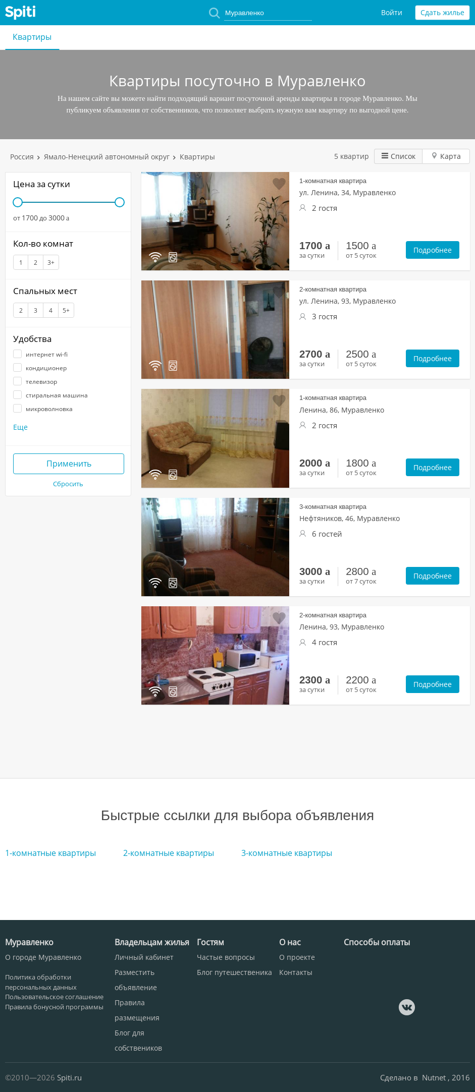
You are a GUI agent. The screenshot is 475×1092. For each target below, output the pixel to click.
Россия (22, 156)
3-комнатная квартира (332, 506)
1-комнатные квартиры (50, 852)
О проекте (297, 957)
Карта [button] (446, 156)
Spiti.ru (69, 1077)
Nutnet (435, 1077)
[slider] (18, 202)
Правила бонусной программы (54, 1006)
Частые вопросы (226, 957)
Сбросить (68, 483)
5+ (66, 310)
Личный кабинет (144, 957)
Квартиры (32, 36)
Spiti (20, 12)
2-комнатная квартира (332, 289)
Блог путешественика (234, 972)
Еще (20, 427)
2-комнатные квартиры (168, 852)
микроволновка (43, 409)
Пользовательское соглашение (54, 996)
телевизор (35, 381)
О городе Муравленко (43, 957)
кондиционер (40, 368)
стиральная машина (50, 395)
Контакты (295, 972)
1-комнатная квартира (332, 181)
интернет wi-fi (40, 354)
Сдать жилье (442, 12)
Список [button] (398, 156)
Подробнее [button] (432, 250)
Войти (391, 12)
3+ (51, 262)
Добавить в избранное (279, 184)
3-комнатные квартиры (286, 852)
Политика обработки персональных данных (41, 982)
